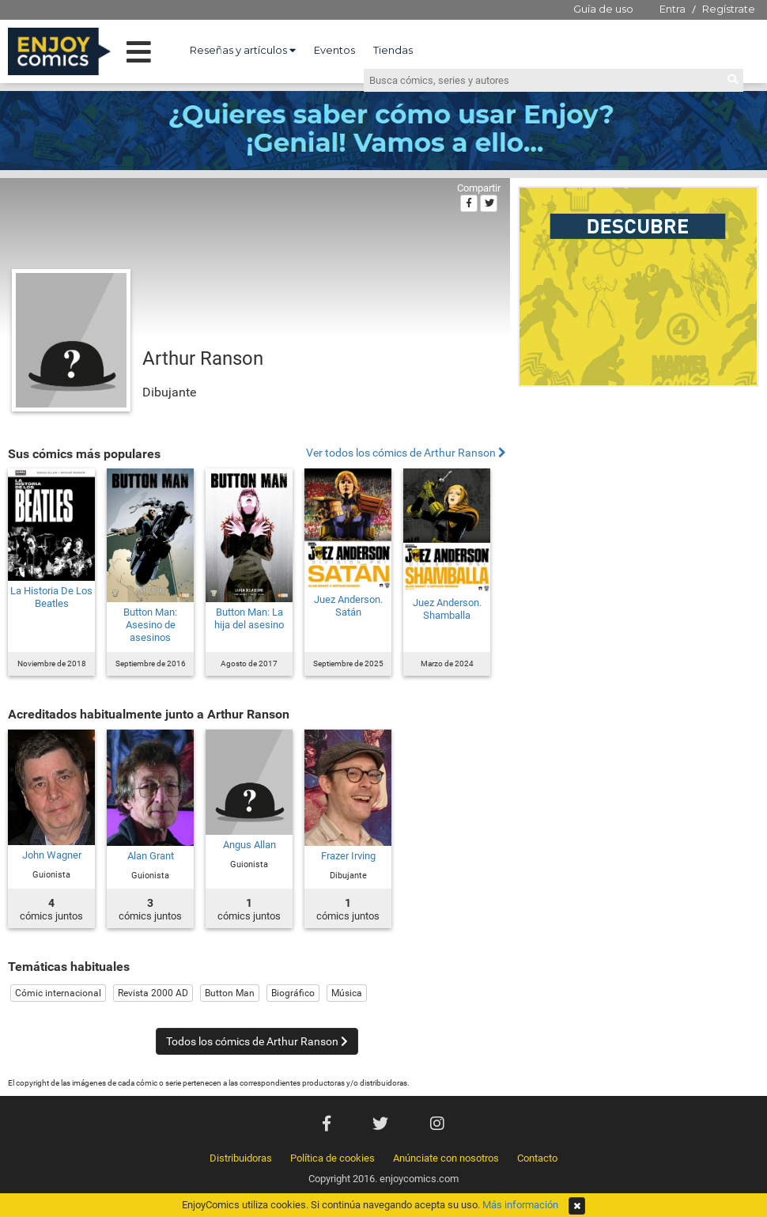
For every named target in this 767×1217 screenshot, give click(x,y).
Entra (672, 8)
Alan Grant (150, 856)
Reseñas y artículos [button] (243, 50)
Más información (520, 1205)
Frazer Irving (348, 856)
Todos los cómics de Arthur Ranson (257, 1041)
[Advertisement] (148, 551)
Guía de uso (603, 8)
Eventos (334, 50)
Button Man (230, 993)
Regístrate (728, 8)
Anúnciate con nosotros (446, 1158)
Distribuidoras (241, 1158)
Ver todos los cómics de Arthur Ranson (406, 453)
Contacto (537, 1158)
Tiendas (393, 50)
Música (346, 993)
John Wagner (51, 855)
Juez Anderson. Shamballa (447, 609)
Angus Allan (249, 845)
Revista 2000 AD (153, 993)
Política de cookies (332, 1158)
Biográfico (293, 993)
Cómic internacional (58, 993)
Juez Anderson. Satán (348, 605)
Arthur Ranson (202, 358)
